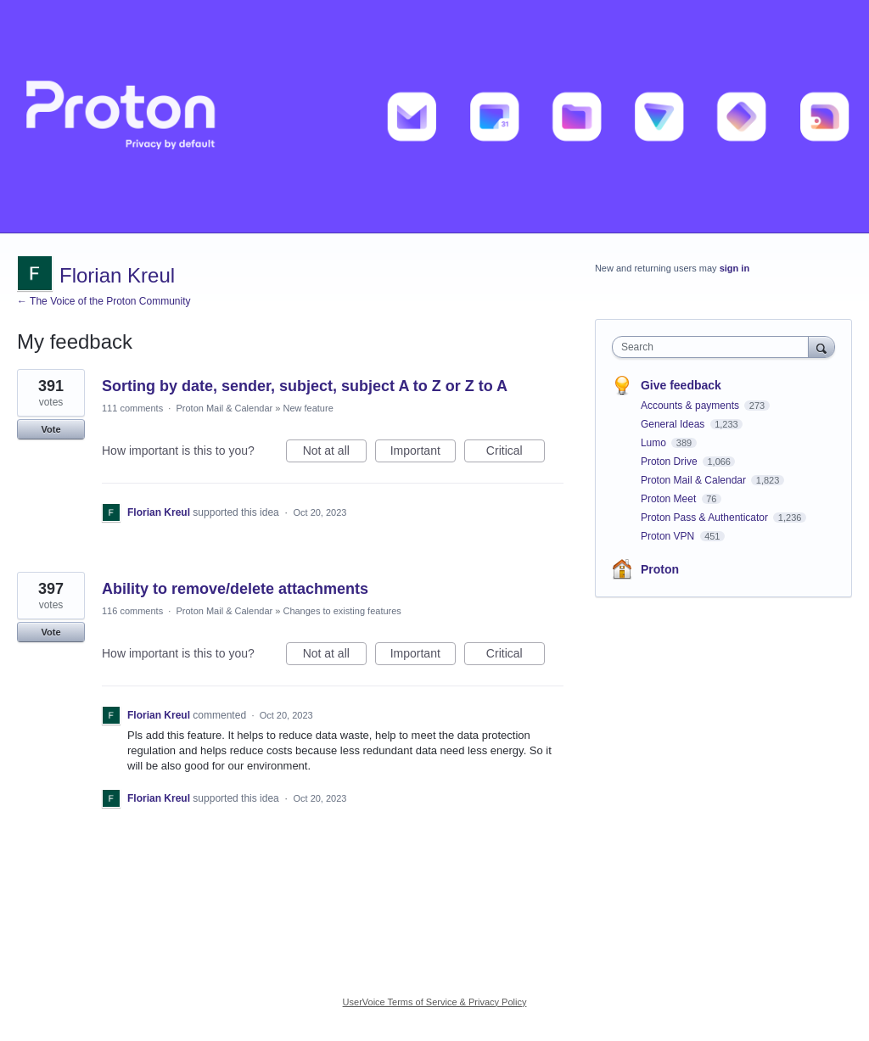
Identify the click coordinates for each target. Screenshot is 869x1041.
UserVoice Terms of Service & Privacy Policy (435, 1002)
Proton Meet (670, 499)
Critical (515, 453)
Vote (50, 429)
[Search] (821, 346)
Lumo (655, 443)
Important (423, 453)
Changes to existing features (342, 611)
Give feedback (681, 385)
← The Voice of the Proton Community (104, 301)
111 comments (132, 408)
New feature (308, 408)
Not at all (335, 453)
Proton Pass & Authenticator (706, 517)
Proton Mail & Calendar (224, 408)
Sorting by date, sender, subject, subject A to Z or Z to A (304, 386)
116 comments (132, 611)
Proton (660, 569)
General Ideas (674, 424)
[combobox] (714, 347)
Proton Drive (670, 461)
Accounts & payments (691, 405)
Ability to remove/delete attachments (235, 588)
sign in (734, 268)
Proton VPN (669, 536)
